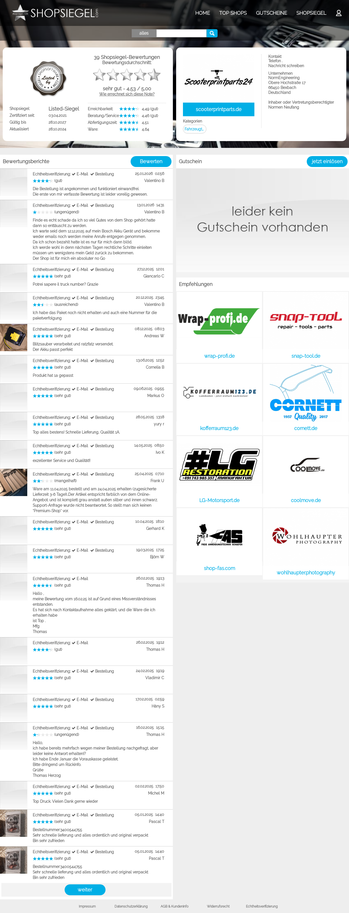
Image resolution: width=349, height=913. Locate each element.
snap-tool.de (305, 356)
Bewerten (151, 161)
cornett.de (305, 428)
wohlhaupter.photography (306, 572)
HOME (202, 13)
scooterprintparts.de (219, 109)
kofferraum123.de (219, 428)
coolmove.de (306, 500)
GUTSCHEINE (271, 13)
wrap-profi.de (219, 356)
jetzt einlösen (327, 161)
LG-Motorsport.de (219, 500)
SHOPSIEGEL (311, 13)
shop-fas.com (219, 568)
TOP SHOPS (233, 13)
